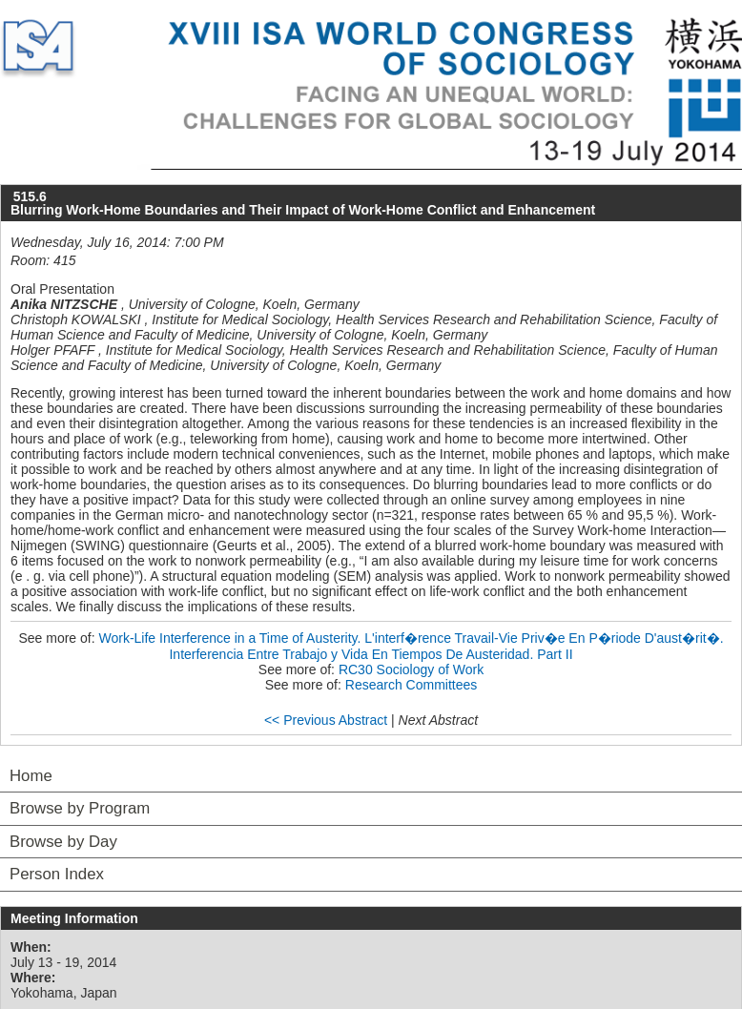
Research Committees (411, 684)
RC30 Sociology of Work (411, 669)
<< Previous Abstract (325, 720)
